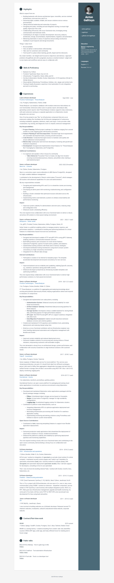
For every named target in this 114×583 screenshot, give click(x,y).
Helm (34, 423)
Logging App (31, 402)
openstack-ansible (50, 464)
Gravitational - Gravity (26, 377)
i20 (21, 500)
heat (36, 461)
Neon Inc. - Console (26, 166)
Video (26, 552)
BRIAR (22, 523)
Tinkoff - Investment (26, 356)
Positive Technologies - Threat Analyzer (32, 100)
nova (62, 461)
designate (23, 464)
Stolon (29, 398)
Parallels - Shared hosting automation (31, 477)
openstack (46, 457)
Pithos (29, 396)
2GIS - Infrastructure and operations (31, 451)
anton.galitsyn (86, 29)
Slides (22, 547)
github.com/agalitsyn (88, 36)
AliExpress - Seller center (28, 221)
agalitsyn (85, 32)
